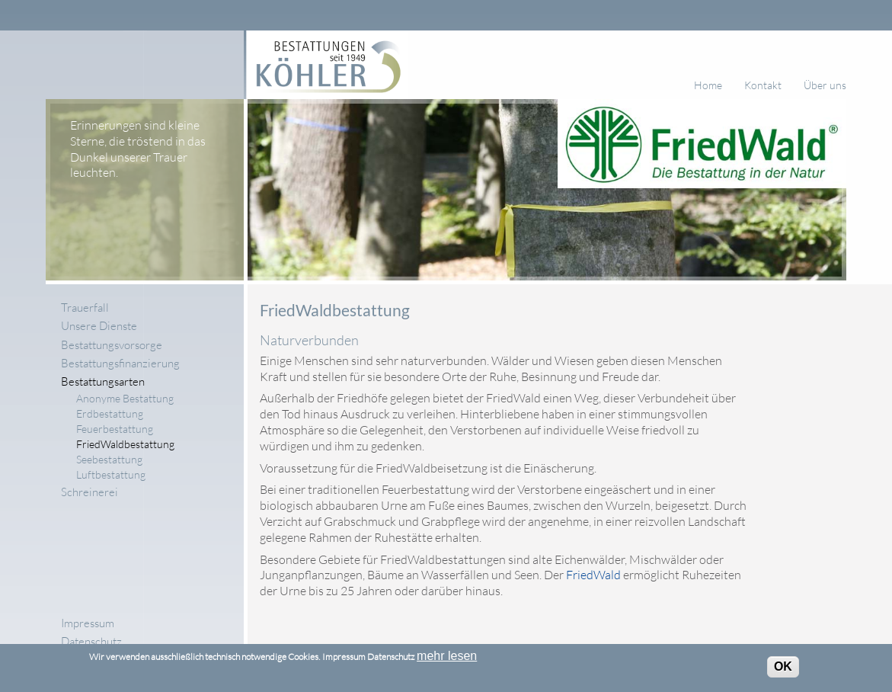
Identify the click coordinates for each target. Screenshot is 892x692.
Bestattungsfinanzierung (120, 363)
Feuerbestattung (114, 429)
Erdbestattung (109, 413)
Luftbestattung (110, 475)
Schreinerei (89, 492)
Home (708, 84)
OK (783, 670)
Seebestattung (109, 459)
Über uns (825, 84)
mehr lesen (447, 659)
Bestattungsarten (103, 381)
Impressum (87, 623)
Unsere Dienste (99, 326)
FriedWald (593, 574)
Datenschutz (91, 641)
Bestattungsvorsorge (111, 345)
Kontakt (763, 84)
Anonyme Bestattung (125, 398)
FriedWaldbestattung (125, 444)
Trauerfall (85, 307)
